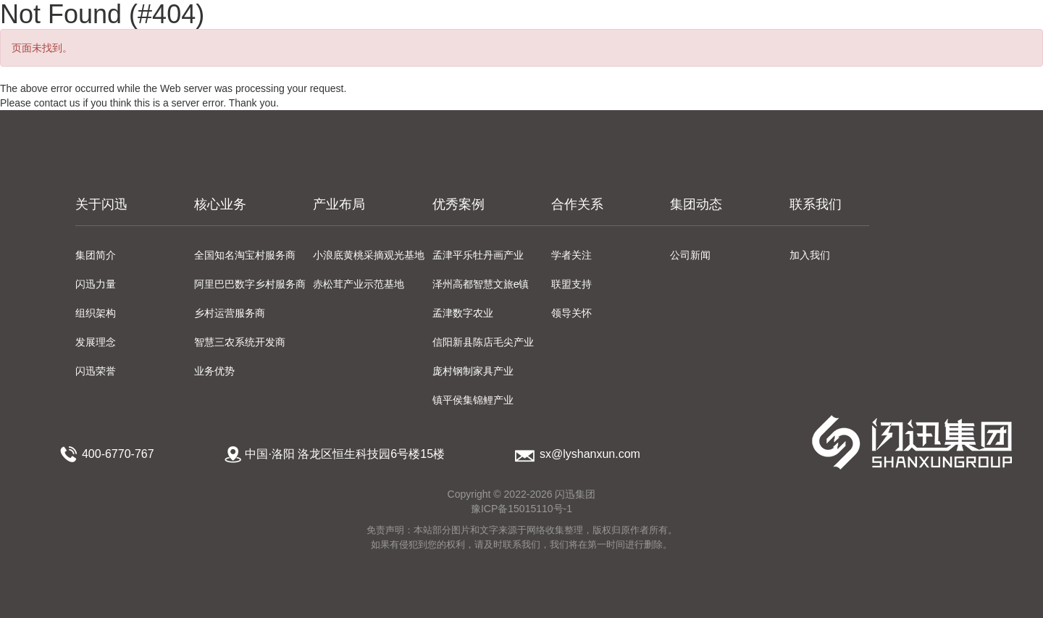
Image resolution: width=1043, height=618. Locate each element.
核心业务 (220, 204)
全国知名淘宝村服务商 (245, 255)
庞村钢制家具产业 (473, 371)
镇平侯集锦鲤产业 (473, 400)
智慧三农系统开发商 (239, 342)
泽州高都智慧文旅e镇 (480, 284)
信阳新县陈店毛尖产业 (483, 342)
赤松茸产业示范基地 (358, 284)
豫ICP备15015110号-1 (521, 508)
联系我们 (815, 204)
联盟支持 (571, 284)
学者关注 (571, 255)
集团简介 (95, 255)
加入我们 (809, 255)
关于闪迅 (101, 204)
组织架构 (95, 313)
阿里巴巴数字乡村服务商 (250, 284)
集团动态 (696, 204)
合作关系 (577, 204)
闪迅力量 (95, 284)
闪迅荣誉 (95, 371)
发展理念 (95, 342)
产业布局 (339, 204)
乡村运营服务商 (229, 313)
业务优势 (214, 371)
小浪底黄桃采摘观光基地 (368, 255)
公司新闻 (690, 255)
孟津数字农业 (462, 313)
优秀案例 (458, 204)
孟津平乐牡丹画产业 (478, 255)
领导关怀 (571, 313)
